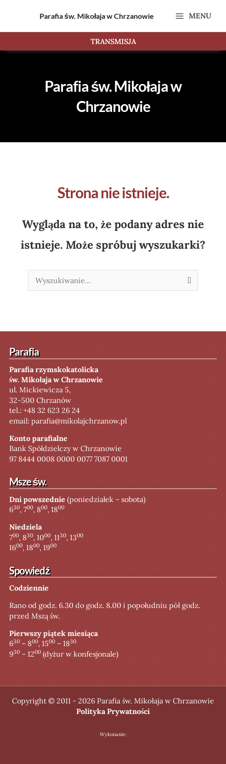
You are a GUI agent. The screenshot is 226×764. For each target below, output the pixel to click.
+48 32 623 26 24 (51, 410)
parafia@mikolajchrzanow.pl (79, 420)
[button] (113, 41)
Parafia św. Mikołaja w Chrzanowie (97, 15)
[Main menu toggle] (193, 16)
